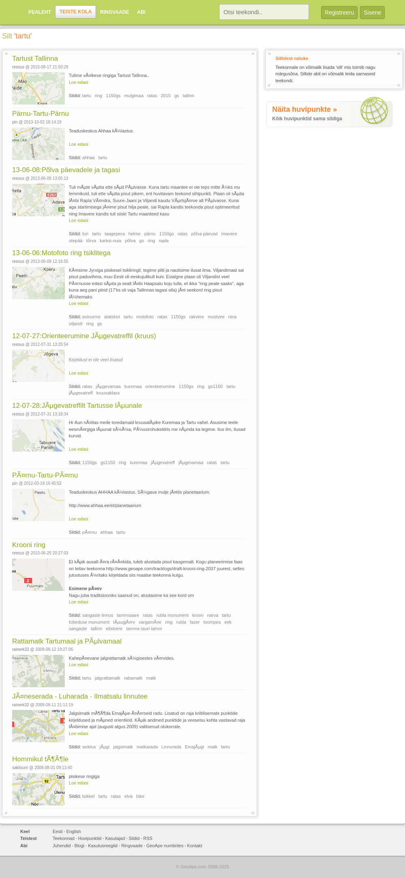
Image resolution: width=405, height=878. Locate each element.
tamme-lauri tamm (144, 628)
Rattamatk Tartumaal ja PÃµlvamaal (67, 641)
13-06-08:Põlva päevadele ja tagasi (66, 170)
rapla (163, 240)
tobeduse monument (89, 622)
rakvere (196, 316)
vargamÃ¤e (150, 622)
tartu (86, 95)
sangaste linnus (97, 615)
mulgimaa (134, 95)
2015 (166, 95)
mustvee (216, 316)
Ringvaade (114, 12)
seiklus (89, 746)
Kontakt (194, 845)
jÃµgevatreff (81, 392)
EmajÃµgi (194, 746)
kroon (198, 615)
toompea (212, 622)
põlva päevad (204, 233)
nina (232, 316)
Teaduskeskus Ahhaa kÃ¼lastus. (101, 130)
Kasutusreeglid (102, 845)
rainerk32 (20, 649)
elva (128, 796)
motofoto (145, 316)
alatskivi (112, 316)
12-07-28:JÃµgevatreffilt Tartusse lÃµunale (77, 405)
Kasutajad (115, 838)
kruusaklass (108, 392)
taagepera (114, 233)
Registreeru (339, 12)
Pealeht (39, 12)
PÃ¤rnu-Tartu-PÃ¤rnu (45, 475)
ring (98, 95)
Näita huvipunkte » (304, 109)
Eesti (57, 831)
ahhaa (88, 157)
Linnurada (171, 746)
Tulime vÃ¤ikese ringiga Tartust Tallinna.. (109, 75)
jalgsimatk (123, 746)
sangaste (78, 628)
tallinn (188, 95)
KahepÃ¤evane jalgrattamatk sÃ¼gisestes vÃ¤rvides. (122, 658)
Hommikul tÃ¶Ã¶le (40, 759)
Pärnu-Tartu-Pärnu (40, 113)
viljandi (76, 323)
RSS (148, 838)
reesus (18, 67)
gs (177, 95)
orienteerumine (160, 386)
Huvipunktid (89, 838)
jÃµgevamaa (108, 386)
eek (228, 622)
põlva (130, 240)
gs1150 (215, 386)
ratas (152, 95)
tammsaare (128, 615)
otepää (76, 240)
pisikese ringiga (84, 776)
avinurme (91, 316)
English (73, 831)
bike (140, 796)
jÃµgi (105, 746)
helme (134, 233)
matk (151, 678)
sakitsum (20, 767)
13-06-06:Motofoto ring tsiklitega (61, 253)
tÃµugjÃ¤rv (124, 622)
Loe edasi (78, 82)
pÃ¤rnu (89, 532)
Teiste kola (76, 12)
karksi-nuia (110, 240)
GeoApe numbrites (164, 845)
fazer (195, 622)
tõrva (91, 240)
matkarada (147, 746)
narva (212, 615)
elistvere (114, 628)
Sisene (372, 12)
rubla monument (172, 615)
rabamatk (133, 678)
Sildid (134, 838)
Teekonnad (64, 838)
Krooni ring (28, 545)
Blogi (79, 845)
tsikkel (88, 796)
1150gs (113, 95)
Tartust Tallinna (35, 58)
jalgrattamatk (107, 678)
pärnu (150, 233)
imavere (229, 233)
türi (85, 233)
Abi (141, 12)
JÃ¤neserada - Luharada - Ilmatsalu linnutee (80, 696)
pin (14, 122)
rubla (181, 622)
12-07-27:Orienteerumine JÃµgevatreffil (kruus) (84, 336)
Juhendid (62, 845)
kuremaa (133, 386)
